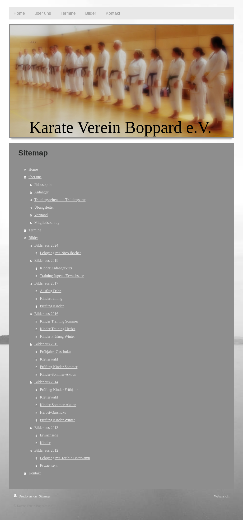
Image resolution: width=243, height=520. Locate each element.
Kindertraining (51, 298)
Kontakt (34, 473)
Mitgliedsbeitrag (46, 222)
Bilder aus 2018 (46, 260)
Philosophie (43, 185)
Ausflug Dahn (50, 291)
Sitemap (44, 496)
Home (33, 169)
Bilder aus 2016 (46, 314)
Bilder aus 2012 (46, 450)
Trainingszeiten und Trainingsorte (59, 200)
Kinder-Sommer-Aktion (58, 374)
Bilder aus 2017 (46, 283)
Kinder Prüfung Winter (57, 336)
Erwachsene (49, 435)
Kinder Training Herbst (57, 329)
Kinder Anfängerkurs (56, 268)
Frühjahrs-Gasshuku (55, 352)
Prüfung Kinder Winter (57, 420)
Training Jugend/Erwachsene (62, 276)
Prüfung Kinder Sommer (58, 367)
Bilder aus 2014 (46, 382)
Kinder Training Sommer (59, 321)
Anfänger (41, 192)
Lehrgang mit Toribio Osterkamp (65, 458)
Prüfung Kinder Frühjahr (59, 390)
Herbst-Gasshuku (53, 412)
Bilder (33, 238)
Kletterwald (49, 359)
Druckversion (25, 496)
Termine (34, 230)
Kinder (45, 443)
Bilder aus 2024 (46, 245)
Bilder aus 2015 (46, 344)
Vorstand (41, 215)
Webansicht (221, 496)
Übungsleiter (44, 207)
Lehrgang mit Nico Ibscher (60, 253)
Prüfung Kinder (52, 306)
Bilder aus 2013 (46, 428)
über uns (35, 177)
